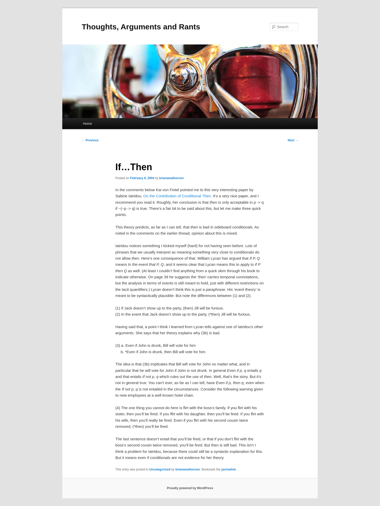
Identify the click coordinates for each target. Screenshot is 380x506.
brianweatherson (171, 178)
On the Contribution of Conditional (177, 196)
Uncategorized (160, 469)
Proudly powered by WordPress (190, 488)
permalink (228, 469)
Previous (90, 140)
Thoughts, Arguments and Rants (141, 26)
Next (293, 140)
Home (87, 123)
